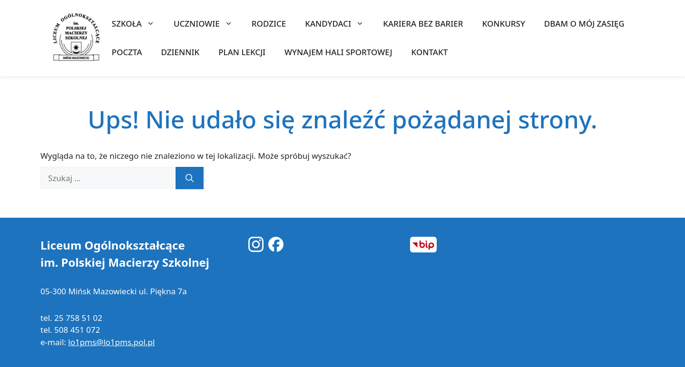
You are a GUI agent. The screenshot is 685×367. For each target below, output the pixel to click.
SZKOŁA (138, 24)
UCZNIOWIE (208, 24)
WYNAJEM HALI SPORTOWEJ (338, 52)
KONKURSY (503, 23)
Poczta (127, 52)
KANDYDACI (339, 24)
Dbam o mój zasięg (584, 23)
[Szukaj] (190, 178)
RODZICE (269, 23)
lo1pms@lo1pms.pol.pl (111, 342)
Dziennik (180, 52)
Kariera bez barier (423, 23)
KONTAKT (429, 52)
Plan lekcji (241, 52)
